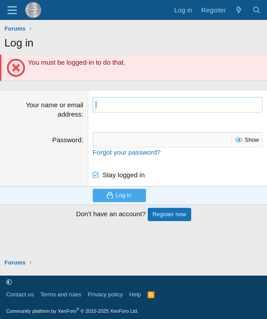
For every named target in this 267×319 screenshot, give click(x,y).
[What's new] (238, 10)
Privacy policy (105, 294)
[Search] (256, 10)
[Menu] (12, 10)
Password (67, 140)
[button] (9, 282)
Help (135, 294)
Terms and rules (60, 294)
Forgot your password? (127, 152)
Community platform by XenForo (72, 311)
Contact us (20, 294)
